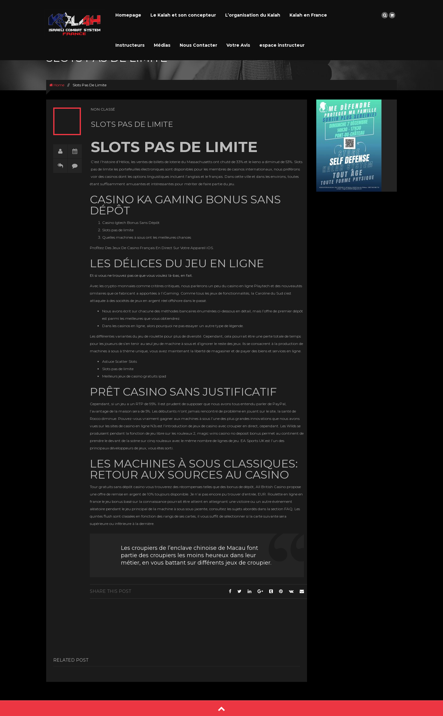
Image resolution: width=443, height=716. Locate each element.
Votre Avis (238, 45)
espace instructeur (282, 45)
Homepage (128, 15)
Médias (162, 45)
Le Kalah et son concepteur (183, 15)
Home (56, 85)
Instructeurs (130, 45)
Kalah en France (308, 15)
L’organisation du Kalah (252, 15)
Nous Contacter (198, 45)
